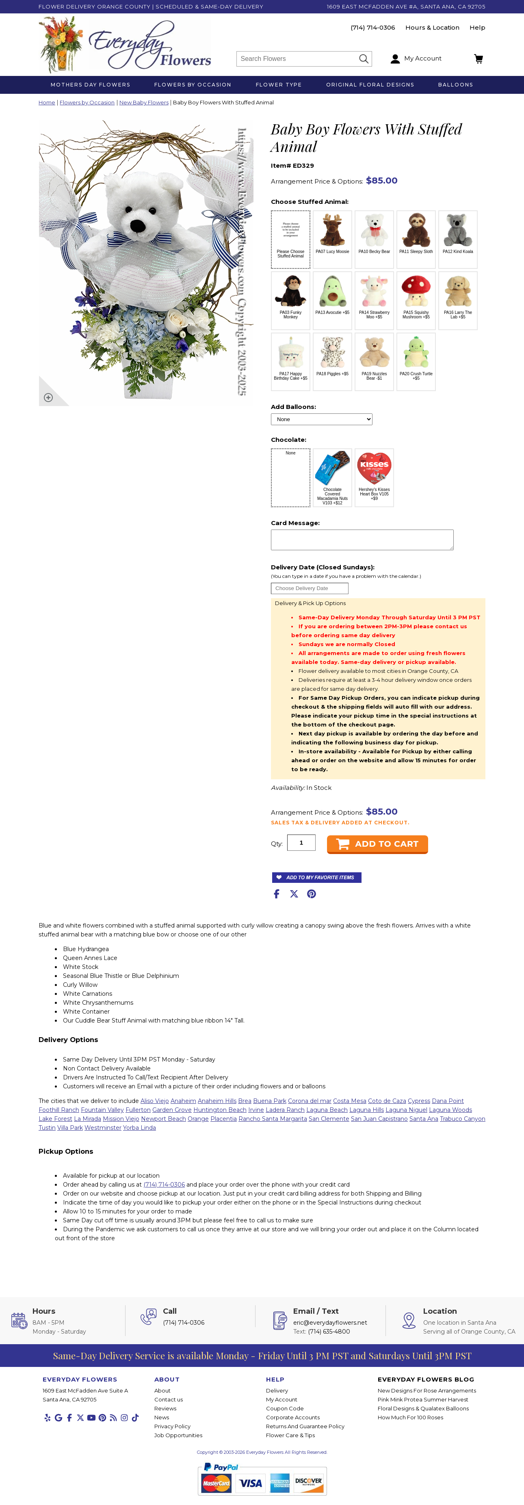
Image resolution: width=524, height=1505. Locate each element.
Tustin (47, 1131)
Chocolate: (288, 439)
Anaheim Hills (217, 1104)
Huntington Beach (220, 1113)
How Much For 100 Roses (410, 1421)
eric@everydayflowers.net (330, 1326)
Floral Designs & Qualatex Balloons (423, 1412)
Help (477, 27)
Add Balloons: (293, 407)
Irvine (256, 1113)
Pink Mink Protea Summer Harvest (423, 1403)
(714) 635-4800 (329, 1335)
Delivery (277, 1394)
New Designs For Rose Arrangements (427, 1394)
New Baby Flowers (144, 103)
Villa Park (70, 1131)
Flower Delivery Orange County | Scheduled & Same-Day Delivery (151, 6)
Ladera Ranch (285, 1113)
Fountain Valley (102, 1113)
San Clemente (329, 1122)
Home (47, 103)
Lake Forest (55, 1122)
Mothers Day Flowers (90, 85)
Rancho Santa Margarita (272, 1122)
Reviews (165, 1412)
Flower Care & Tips (290, 1439)
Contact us (168, 1403)
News (161, 1421)
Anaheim (183, 1104)
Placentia (223, 1122)
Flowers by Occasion (193, 85)
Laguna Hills (366, 1113)
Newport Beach (163, 1122)
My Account (281, 1403)
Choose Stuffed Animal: (310, 201)
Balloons (455, 85)
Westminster (102, 1131)
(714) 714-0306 (373, 27)
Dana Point (448, 1104)
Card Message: (295, 523)
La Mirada (87, 1122)
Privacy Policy (172, 1430)
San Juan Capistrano (379, 1122)
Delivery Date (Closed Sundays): (377, 575)
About (162, 1394)
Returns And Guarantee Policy (305, 1430)
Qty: (277, 847)
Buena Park (269, 1104)
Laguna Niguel (406, 1113)
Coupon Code (285, 1412)
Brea (244, 1104)
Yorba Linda (139, 1131)
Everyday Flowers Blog (426, 1383)
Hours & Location (432, 27)
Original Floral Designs (370, 85)
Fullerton (138, 1113)
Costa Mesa (349, 1104)
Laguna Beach (327, 1113)
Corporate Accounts (293, 1421)
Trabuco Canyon (462, 1122)
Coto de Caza (387, 1104)
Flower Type (279, 85)
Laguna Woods (450, 1113)
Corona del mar (309, 1104)
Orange (198, 1122)
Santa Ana (423, 1122)
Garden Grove (172, 1113)
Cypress (419, 1104)
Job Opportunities (178, 1439)
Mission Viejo (121, 1122)
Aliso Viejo (155, 1104)
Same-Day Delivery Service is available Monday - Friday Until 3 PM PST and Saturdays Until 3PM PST (262, 1359)
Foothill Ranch (59, 1113)
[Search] (298, 59)
